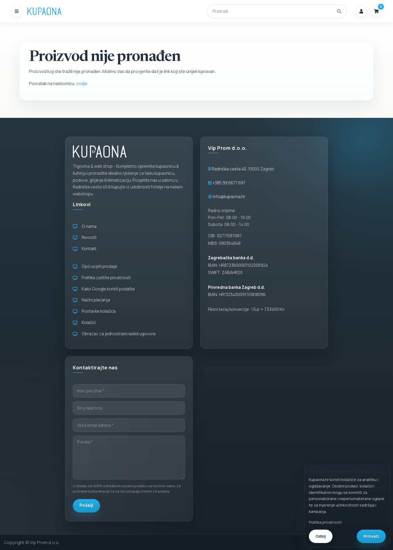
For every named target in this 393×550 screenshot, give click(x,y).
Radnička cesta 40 (229, 169)
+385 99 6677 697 (228, 183)
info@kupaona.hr (229, 196)
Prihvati (371, 536)
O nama (85, 226)
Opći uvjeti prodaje (95, 266)
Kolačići (84, 322)
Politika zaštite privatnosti (102, 278)
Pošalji (86, 505)
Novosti (85, 237)
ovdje (81, 83)
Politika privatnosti (325, 522)
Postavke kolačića (94, 311)
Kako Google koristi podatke (104, 289)
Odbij (321, 536)
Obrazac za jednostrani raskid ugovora (114, 334)
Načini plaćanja (91, 300)
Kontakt (85, 249)
